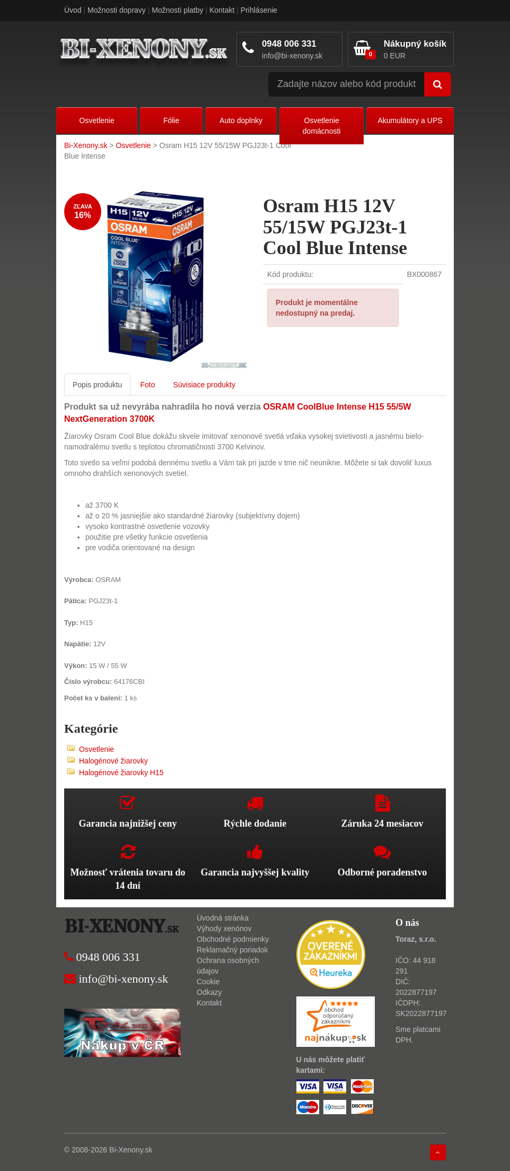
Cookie (208, 981)
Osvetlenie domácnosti (322, 125)
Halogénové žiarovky (113, 761)
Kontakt (221, 10)
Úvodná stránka (223, 918)
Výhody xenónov (224, 928)
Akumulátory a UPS (409, 120)
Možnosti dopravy (116, 10)
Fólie (171, 120)
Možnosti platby (177, 10)
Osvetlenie (97, 120)
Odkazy (209, 992)
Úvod (73, 10)
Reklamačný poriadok (232, 950)
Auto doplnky (240, 120)
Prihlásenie (259, 10)
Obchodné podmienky (233, 939)
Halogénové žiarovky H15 (121, 772)
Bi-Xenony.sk (85, 145)
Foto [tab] (147, 384)
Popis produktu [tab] (97, 384)
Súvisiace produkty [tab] (204, 384)
